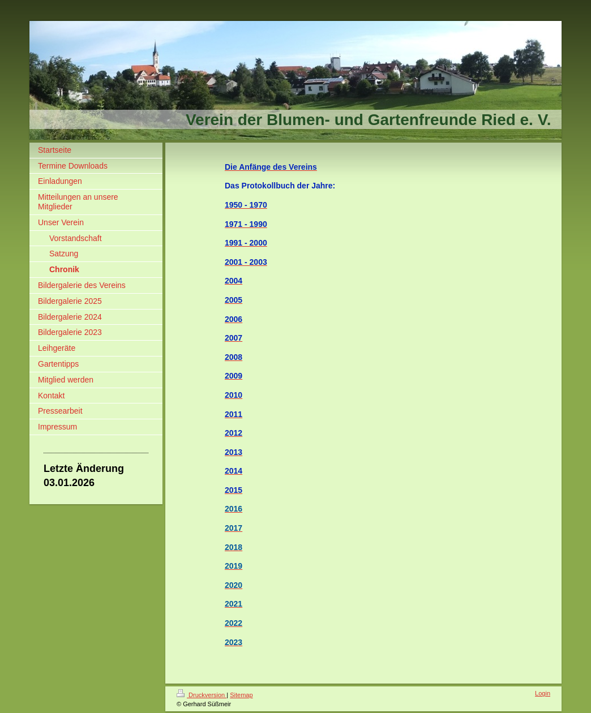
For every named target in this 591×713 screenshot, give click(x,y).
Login (542, 693)
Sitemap (241, 694)
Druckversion (201, 694)
